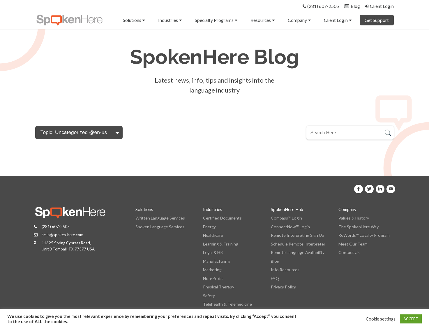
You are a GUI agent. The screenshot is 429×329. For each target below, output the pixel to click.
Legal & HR (213, 252)
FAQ (275, 278)
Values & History (353, 217)
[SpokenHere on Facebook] (358, 189)
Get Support (377, 20)
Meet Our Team (353, 243)
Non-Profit (213, 278)
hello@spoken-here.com (62, 234)
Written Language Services (160, 217)
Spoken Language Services (159, 226)
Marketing (212, 269)
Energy (209, 226)
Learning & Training (220, 243)
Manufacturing (216, 261)
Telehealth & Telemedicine (227, 304)
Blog (275, 261)
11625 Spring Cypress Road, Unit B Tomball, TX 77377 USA (68, 246)
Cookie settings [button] (381, 318)
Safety (209, 295)
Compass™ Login (286, 217)
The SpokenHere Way (358, 226)
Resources (260, 20)
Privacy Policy (283, 286)
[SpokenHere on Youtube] (390, 189)
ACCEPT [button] (410, 318)
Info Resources (285, 269)
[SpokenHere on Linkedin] (380, 189)
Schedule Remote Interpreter (298, 243)
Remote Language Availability (297, 252)
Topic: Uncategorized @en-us (73, 132)
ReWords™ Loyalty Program (364, 235)
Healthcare (213, 235)
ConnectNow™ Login (290, 226)
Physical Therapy (218, 286)
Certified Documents (222, 217)
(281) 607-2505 (56, 226)
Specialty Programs (214, 20)
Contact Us (349, 252)
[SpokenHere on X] (369, 189)
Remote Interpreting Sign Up (297, 235)
